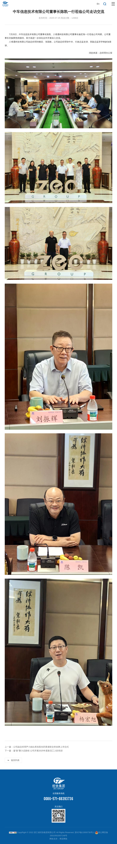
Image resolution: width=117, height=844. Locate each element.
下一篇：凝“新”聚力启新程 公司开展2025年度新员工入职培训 (34, 751)
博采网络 (63, 839)
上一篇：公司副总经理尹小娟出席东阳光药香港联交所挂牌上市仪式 (37, 747)
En (98, 4)
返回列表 (15, 760)
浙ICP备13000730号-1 (84, 832)
